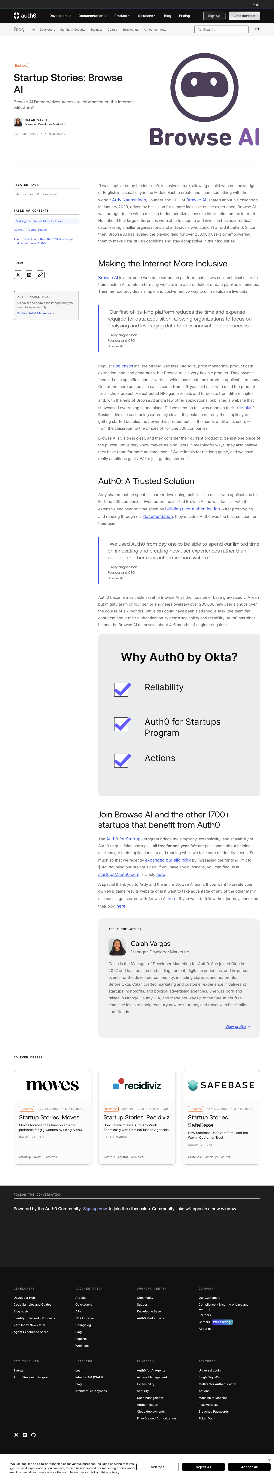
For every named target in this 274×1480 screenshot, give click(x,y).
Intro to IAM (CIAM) (89, 1383)
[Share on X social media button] (18, 274)
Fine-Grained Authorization (156, 1424)
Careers (216, 1328)
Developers (47, 29)
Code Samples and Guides (32, 1310)
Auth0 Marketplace (150, 1324)
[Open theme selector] (257, 29)
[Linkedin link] (24, 1440)
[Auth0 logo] (25, 16)
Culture (113, 29)
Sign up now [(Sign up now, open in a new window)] (95, 1214)
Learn (79, 1376)
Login (256, 4)
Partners (205, 1321)
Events (18, 1376)
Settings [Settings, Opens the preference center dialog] (157, 1467)
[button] (214, 16)
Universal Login (210, 1376)
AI (33, 29)
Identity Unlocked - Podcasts (34, 1324)
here (157, 868)
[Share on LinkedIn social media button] (29, 274)
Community (145, 1304)
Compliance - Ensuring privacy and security (224, 1313)
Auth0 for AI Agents (151, 1376)
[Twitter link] (16, 1440)
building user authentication (190, 506)
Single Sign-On (209, 1383)
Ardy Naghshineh (127, 199)
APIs (78, 1317)
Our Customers (209, 1304)
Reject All (203, 1467)
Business (96, 29)
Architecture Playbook (91, 1397)
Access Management (152, 1383)
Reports (81, 1345)
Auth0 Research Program (31, 1383)
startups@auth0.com (117, 868)
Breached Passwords (214, 1417)
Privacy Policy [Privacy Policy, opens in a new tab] (110, 1472)
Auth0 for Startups (123, 834)
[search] (221, 29)
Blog (19, 29)
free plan (243, 405)
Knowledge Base (149, 1317)
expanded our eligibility (166, 855)
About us (205, 1335)
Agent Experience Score (31, 1338)
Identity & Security (72, 29)
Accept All (249, 1467)
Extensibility (145, 1390)
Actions (204, 1397)
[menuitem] (60, 16)
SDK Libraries (85, 1324)
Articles (80, 1304)
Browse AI (193, 199)
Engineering (130, 29)
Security (143, 1397)
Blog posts (21, 1317)
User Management (150, 1404)
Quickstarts (83, 1310)
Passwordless (208, 1411)
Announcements (155, 29)
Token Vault (207, 1424)
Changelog (83, 1331)
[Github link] (33, 1440)
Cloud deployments (151, 1417)
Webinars (82, 1352)
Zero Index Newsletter (29, 1331)
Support (143, 1310)
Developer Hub (24, 1304)
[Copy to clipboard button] (40, 274)
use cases (122, 364)
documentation (149, 513)
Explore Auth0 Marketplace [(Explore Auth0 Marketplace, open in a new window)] (35, 313)
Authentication (147, 1411)
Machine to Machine (213, 1404)
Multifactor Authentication (217, 1390)
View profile (235, 1019)
